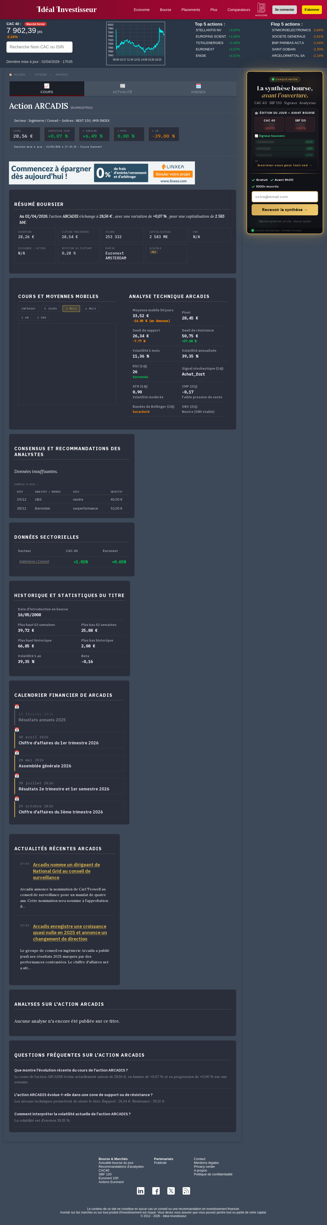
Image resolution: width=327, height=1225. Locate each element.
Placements (190, 10)
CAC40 (104, 1170)
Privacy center (204, 1166)
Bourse (165, 10)
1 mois (71, 308)
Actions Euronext (111, 1182)
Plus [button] (213, 10)
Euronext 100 (108, 1178)
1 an (25, 317)
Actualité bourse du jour (116, 1163)
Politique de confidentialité (213, 1174)
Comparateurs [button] (239, 10)
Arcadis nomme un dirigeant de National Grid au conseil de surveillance (66, 871)
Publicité (160, 1163)
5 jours (50, 308)
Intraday (28, 308)
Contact (199, 1159)
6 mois (90, 308)
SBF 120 (105, 1174)
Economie (142, 10)
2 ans (41, 317)
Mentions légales (206, 1163)
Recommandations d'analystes (121, 1166)
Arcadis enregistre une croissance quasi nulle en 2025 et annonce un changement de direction (70, 932)
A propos (200, 1170)
